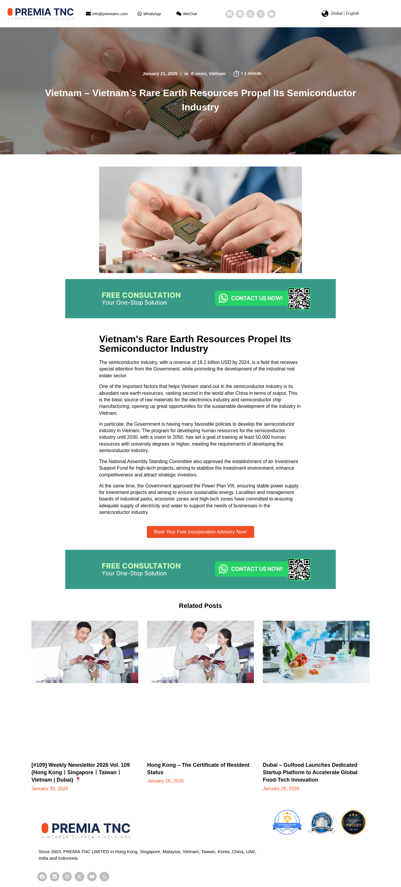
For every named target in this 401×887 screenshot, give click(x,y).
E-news (199, 73)
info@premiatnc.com (110, 14)
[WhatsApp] (139, 13)
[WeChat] (179, 13)
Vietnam (217, 73)
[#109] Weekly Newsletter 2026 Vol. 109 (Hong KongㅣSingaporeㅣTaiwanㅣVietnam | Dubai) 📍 (80, 772)
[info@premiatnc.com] (88, 13)
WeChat (190, 14)
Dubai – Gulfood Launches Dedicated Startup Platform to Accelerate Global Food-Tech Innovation (310, 772)
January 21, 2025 (159, 73)
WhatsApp (152, 14)
